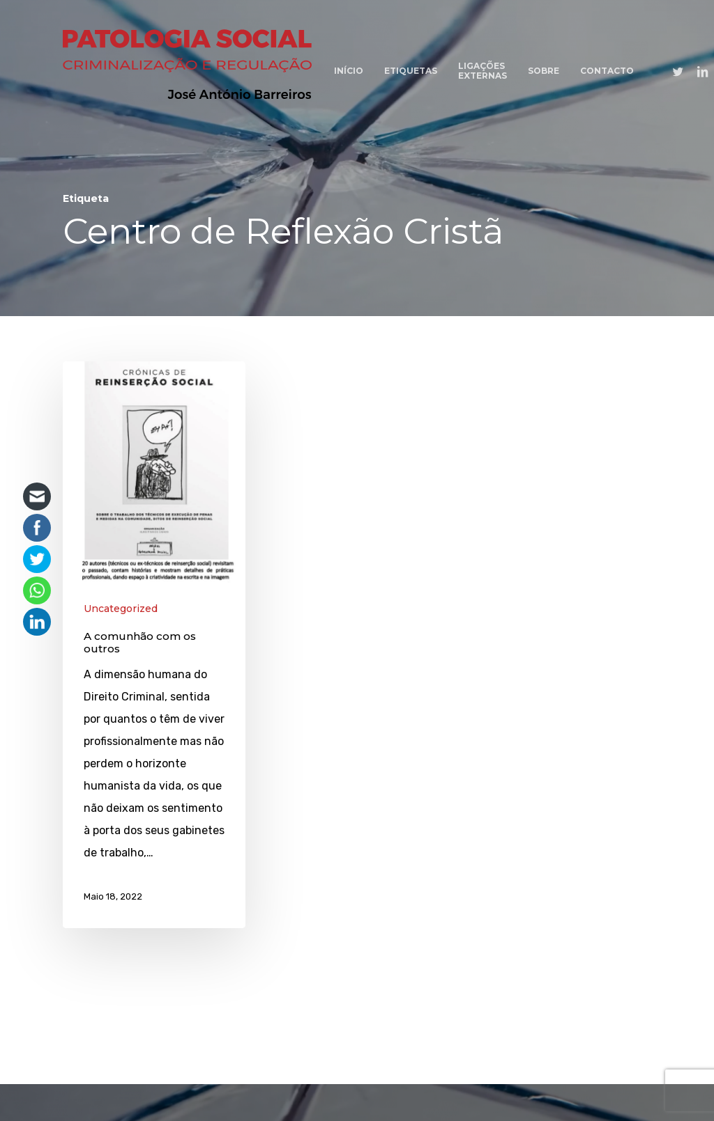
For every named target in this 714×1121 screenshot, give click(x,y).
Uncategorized (121, 608)
